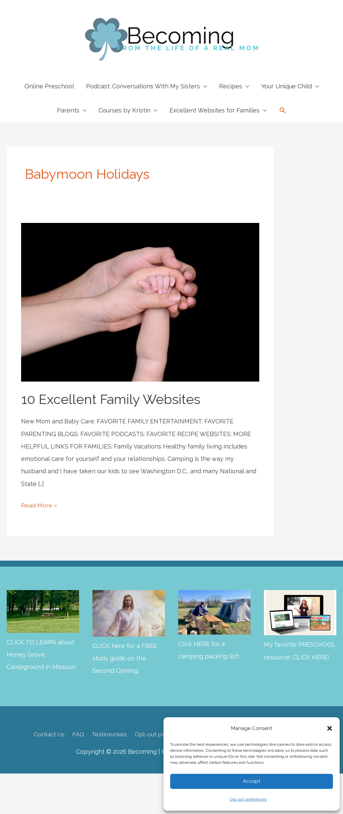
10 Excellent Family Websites (110, 399)
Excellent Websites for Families (214, 110)
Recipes (230, 86)
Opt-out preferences (248, 799)
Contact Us (47, 734)
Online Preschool (49, 86)
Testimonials (108, 734)
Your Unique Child (286, 86)
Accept (251, 781)
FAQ (77, 734)
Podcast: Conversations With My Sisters (143, 86)
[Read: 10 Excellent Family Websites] (140, 301)
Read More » (39, 505)
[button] (329, 728)
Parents (68, 110)
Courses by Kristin (124, 110)
